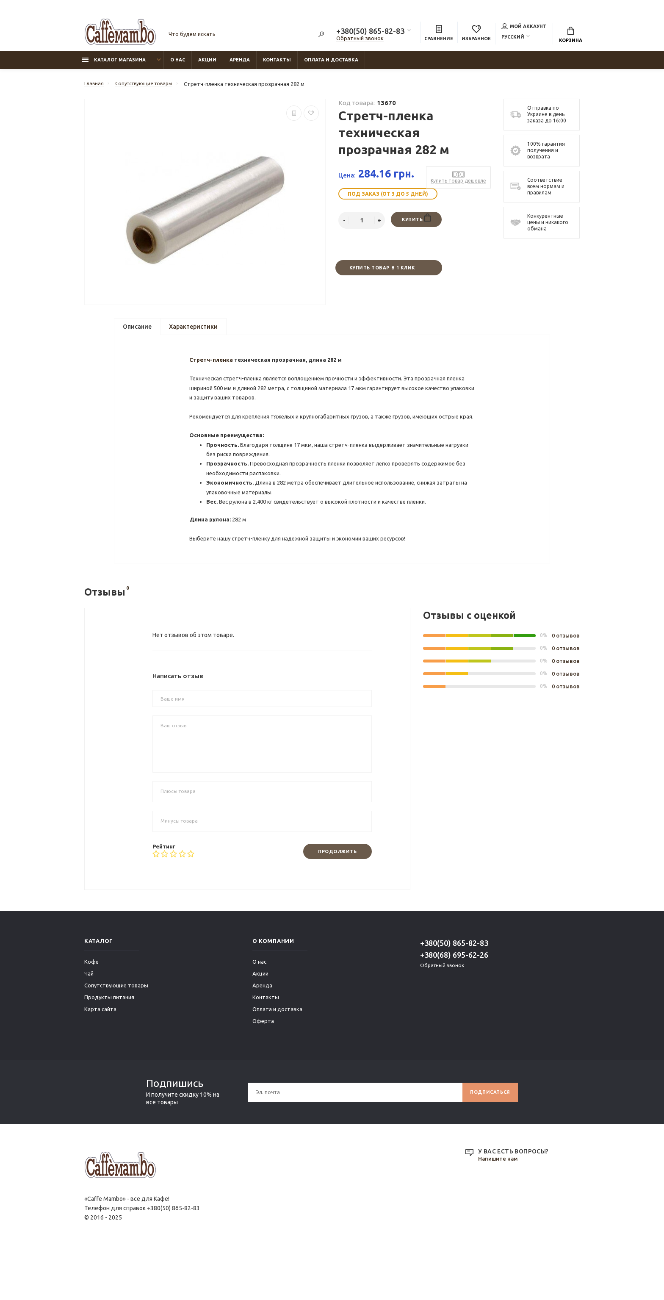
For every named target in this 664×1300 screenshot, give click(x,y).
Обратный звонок (360, 39)
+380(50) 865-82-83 (370, 32)
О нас (177, 64)
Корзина (570, 36)
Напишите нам (499, 1208)
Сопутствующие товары (116, 1034)
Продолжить (333, 900)
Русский (512, 37)
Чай (89, 1023)
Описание (137, 332)
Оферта (263, 1070)
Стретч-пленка (213, 375)
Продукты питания (109, 1046)
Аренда (240, 64)
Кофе (91, 1011)
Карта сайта (100, 1058)
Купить (416, 223)
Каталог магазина (114, 64)
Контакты (277, 64)
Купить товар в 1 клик (382, 272)
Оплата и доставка (331, 64)
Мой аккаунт (523, 27)
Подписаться (487, 1141)
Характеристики (193, 332)
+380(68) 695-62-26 (454, 1004)
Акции (207, 64)
